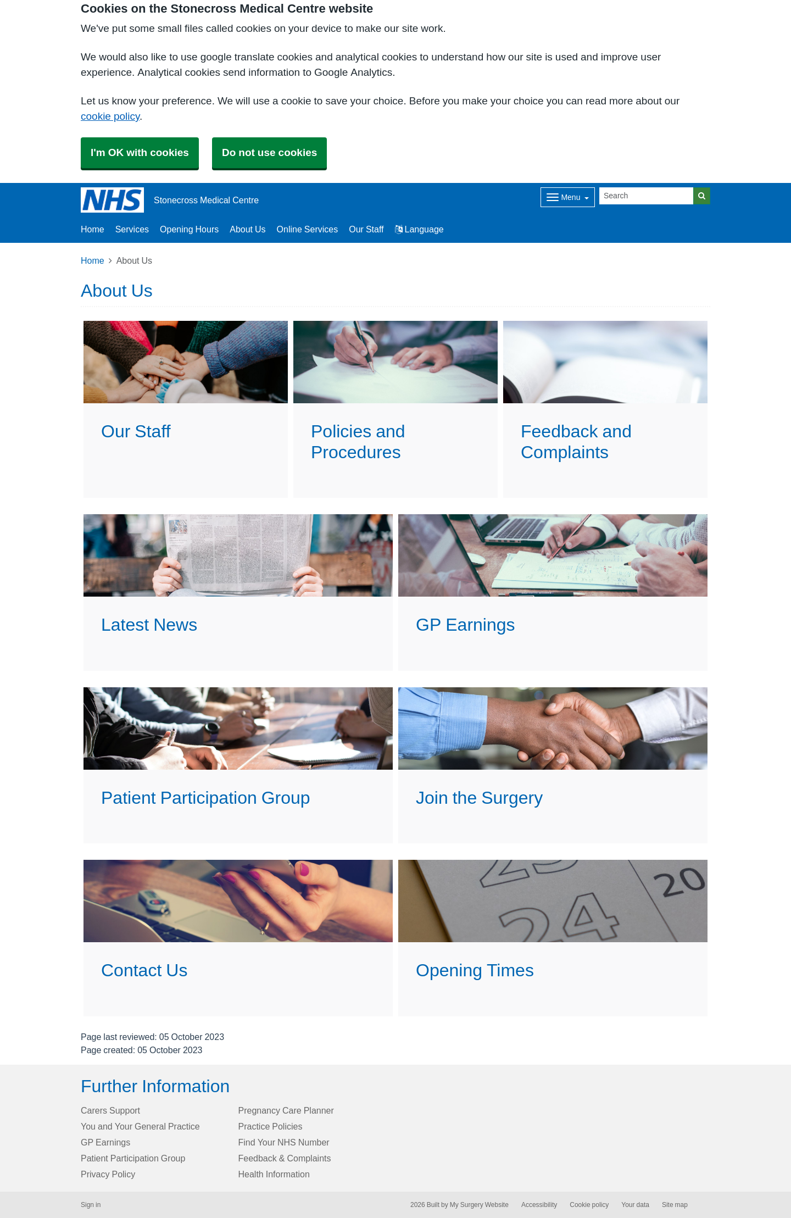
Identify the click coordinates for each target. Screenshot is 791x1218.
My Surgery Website (479, 1205)
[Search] (646, 195)
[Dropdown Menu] (568, 197)
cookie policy (110, 116)
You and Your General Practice (140, 1126)
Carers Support (110, 1110)
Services (132, 229)
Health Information (274, 1174)
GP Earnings (105, 1142)
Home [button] (92, 229)
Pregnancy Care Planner (286, 1110)
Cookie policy (589, 1205)
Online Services (307, 229)
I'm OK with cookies (140, 152)
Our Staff (366, 229)
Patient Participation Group (133, 1158)
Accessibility (539, 1205)
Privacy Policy (108, 1174)
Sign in (91, 1205)
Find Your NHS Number (284, 1142)
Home (92, 260)
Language (419, 229)
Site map (675, 1205)
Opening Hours (189, 229)
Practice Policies (270, 1126)
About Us (247, 229)
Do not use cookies (269, 152)
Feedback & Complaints (284, 1158)
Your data (635, 1205)
